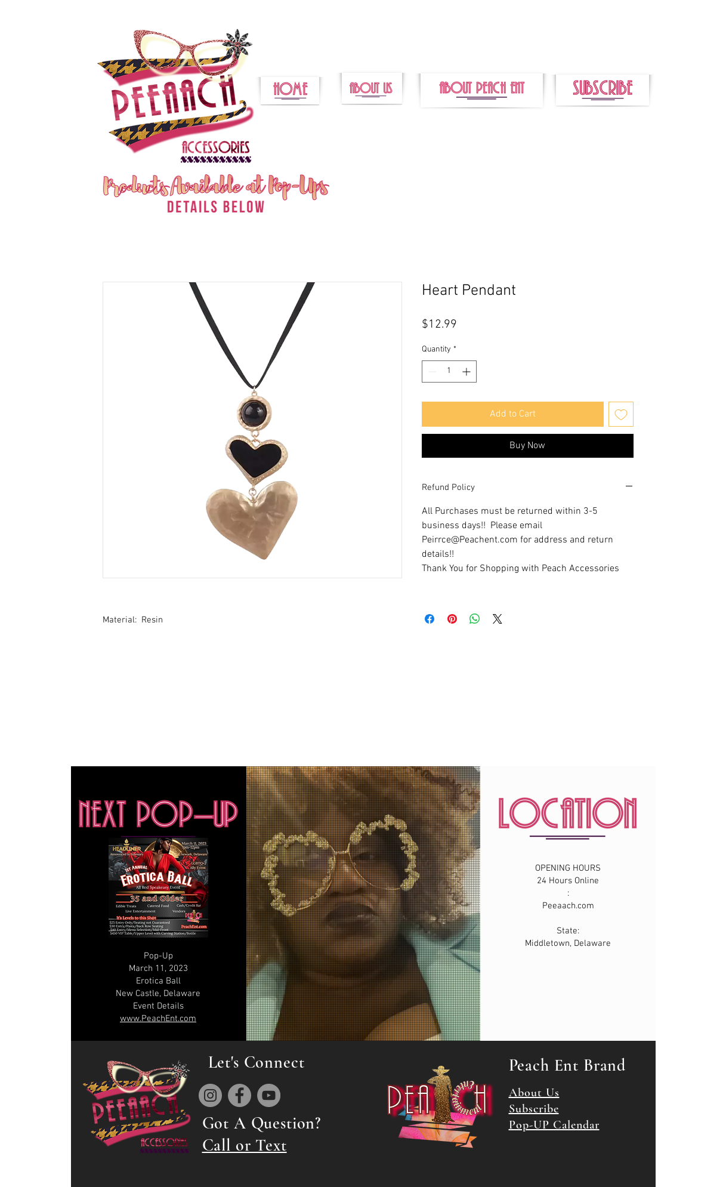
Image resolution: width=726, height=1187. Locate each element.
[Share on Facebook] (429, 619)
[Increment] (467, 371)
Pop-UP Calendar (554, 1125)
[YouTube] (268, 1095)
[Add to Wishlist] (621, 414)
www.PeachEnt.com (158, 1018)
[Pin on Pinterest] (452, 619)
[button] (602, 90)
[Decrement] (431, 371)
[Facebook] (239, 1095)
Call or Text (244, 1145)
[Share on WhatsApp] (475, 619)
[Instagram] (210, 1095)
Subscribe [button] (534, 1109)
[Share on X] (497, 619)
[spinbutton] (449, 371)
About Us (534, 1093)
